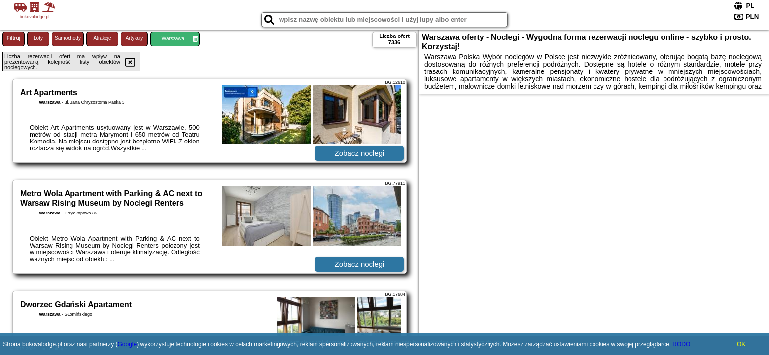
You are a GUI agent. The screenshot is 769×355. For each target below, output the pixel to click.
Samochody (68, 38)
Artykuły (134, 38)
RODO (681, 344)
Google (127, 344)
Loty (38, 38)
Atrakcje (102, 38)
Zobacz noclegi (359, 153)
